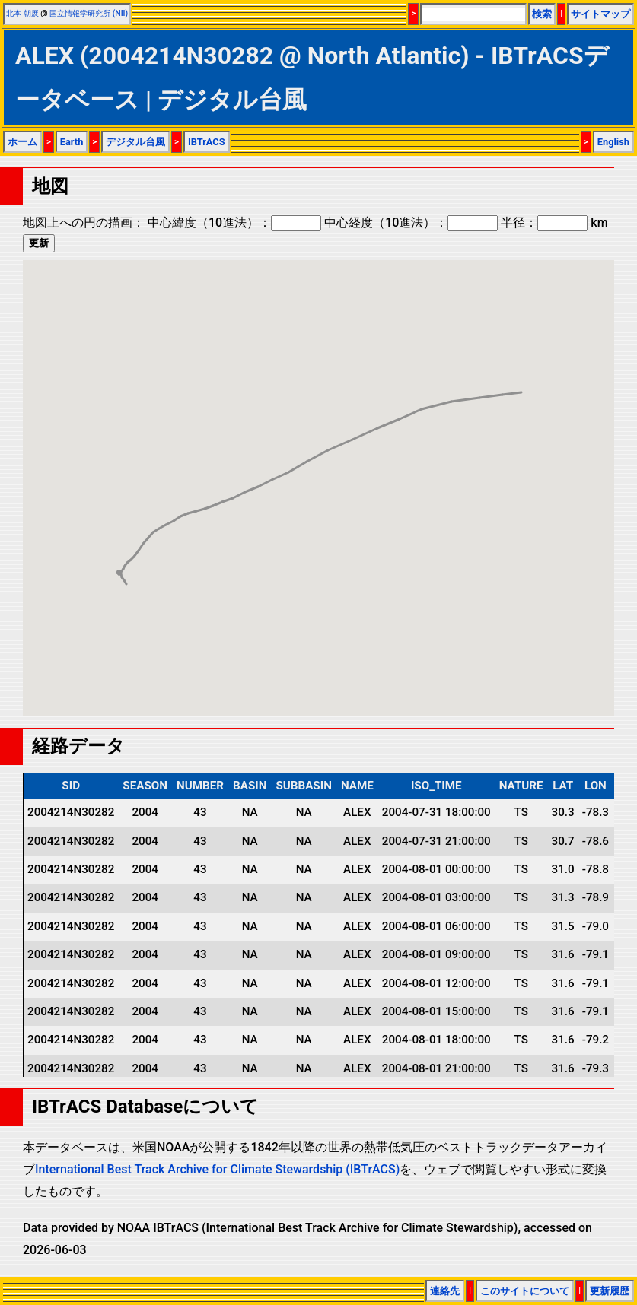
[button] (126, 570)
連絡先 (445, 1291)
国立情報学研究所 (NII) (88, 13)
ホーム (22, 142)
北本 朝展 (22, 13)
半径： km (554, 222)
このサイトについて (524, 1291)
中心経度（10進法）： (411, 222)
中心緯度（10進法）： (234, 222)
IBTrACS (206, 142)
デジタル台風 (135, 142)
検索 (542, 14)
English (613, 142)
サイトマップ (600, 14)
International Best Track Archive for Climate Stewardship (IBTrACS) (217, 1169)
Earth (72, 142)
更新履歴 (609, 1291)
